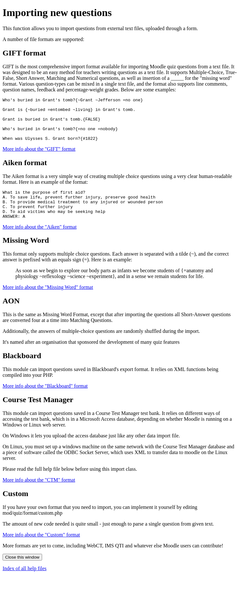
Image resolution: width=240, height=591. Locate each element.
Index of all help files (25, 583)
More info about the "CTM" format (39, 494)
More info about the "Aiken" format (39, 241)
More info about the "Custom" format (41, 549)
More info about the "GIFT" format (39, 157)
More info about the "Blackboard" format (45, 400)
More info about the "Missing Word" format (48, 301)
